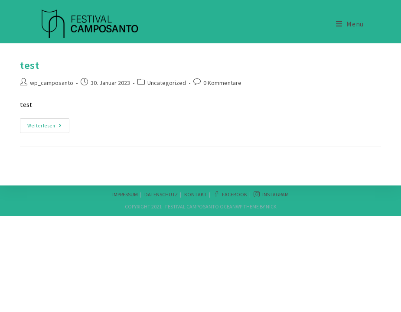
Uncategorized (166, 83)
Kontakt (195, 194)
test (29, 65)
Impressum (125, 194)
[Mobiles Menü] (350, 23)
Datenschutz (161, 194)
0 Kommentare (222, 83)
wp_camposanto (51, 83)
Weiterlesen (47, 126)
